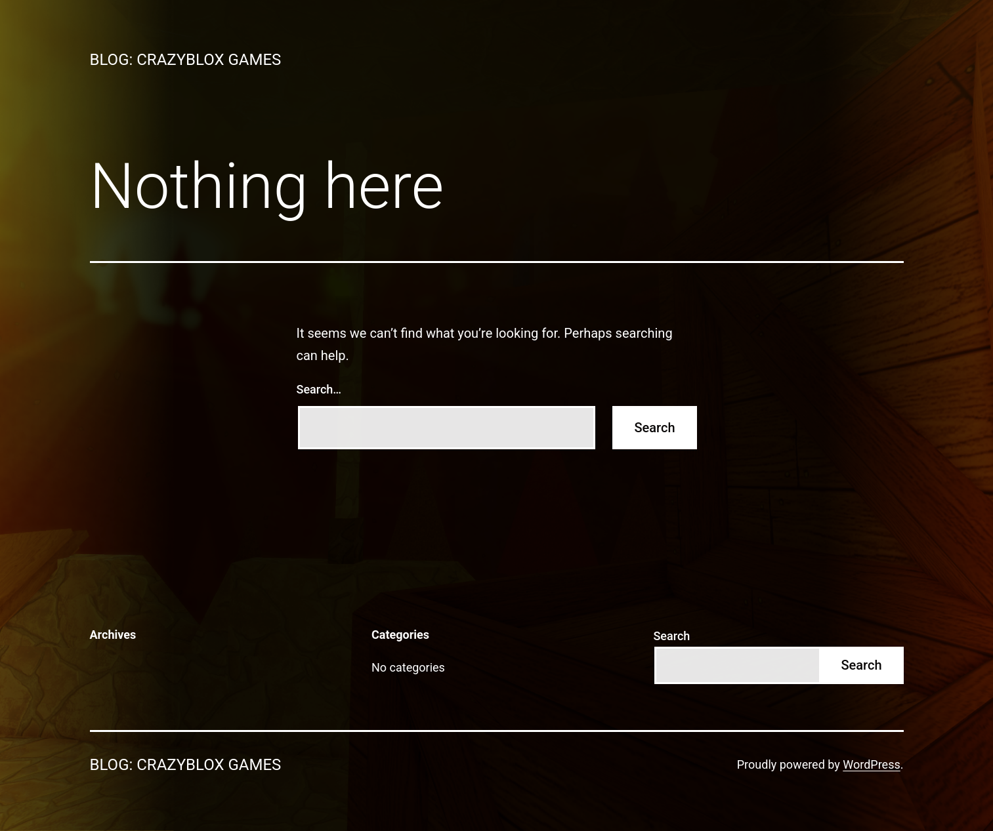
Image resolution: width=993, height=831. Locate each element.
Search (671, 636)
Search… (319, 389)
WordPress (871, 764)
